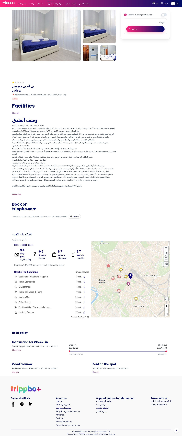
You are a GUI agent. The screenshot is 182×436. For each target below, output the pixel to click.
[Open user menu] (175, 3)
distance (85, 272)
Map (64, 95)
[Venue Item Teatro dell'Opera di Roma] (51, 292)
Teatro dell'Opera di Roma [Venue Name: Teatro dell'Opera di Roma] (30, 292)
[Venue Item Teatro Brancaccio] (51, 282)
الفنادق (40, 3)
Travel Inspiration (159, 404)
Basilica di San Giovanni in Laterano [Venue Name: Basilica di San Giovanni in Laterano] (35, 307)
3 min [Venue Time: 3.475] (78, 282)
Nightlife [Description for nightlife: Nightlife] (80, 258)
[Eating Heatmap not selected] (166, 253)
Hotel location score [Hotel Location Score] (23, 245)
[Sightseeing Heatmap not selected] (166, 263)
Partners (60, 418)
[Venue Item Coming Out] (51, 297)
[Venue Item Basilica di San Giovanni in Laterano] (51, 307)
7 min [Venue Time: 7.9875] (78, 287)
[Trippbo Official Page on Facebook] (13, 404)
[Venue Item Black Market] (51, 287)
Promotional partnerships (68, 425)
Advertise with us (64, 421)
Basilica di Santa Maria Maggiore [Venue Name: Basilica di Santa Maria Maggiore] (33, 277)
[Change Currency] (164, 3)
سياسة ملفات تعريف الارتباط (68, 411)
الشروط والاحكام (63, 404)
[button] (130, 276)
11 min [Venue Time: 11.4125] (78, 297)
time (78, 272)
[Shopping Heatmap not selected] (166, 258)
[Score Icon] (16, 254)
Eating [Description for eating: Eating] (42, 258)
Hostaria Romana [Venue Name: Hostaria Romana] (27, 312)
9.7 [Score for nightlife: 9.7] (79, 251)
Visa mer (15, 372)
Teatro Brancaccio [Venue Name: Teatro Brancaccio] (27, 282)
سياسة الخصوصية (63, 408)
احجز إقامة (22, 3)
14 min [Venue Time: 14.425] (78, 307)
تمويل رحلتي (55, 3)
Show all (15, 113)
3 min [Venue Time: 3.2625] (78, 277)
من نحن (59, 401)
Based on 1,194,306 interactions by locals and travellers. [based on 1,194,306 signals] (39, 265)
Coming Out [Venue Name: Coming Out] (24, 297)
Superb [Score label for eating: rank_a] (42, 255)
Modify (74, 216)
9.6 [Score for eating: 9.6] (41, 251)
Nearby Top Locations (26, 272)
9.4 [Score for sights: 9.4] (22, 250)
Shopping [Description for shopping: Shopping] (62, 258)
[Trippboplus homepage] (9, 3)
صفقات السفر (84, 3)
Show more (16, 194)
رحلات (32, 3)
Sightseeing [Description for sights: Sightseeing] (25, 259)
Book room (133, 29)
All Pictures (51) (108, 57)
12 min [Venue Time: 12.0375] (78, 302)
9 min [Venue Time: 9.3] (78, 292)
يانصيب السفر (71, 3)
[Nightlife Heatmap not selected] (166, 248)
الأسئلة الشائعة (102, 408)
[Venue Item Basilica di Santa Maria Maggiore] (51, 277)
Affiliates (60, 414)
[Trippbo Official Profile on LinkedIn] (30, 404)
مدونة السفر (101, 411)
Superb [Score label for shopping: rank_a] (61, 255)
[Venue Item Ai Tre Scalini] (51, 302)
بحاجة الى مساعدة (103, 401)
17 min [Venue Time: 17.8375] (78, 312)
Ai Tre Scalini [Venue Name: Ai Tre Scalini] (24, 302)
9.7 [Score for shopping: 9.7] (60, 251)
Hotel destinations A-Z (161, 401)
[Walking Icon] (84, 277)
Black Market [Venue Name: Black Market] (24, 287)
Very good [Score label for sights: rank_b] (22, 255)
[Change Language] (155, 3)
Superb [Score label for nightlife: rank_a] (80, 255)
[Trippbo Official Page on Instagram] (22, 404)
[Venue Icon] (16, 277)
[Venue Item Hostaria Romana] (51, 312)
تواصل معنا (100, 404)
